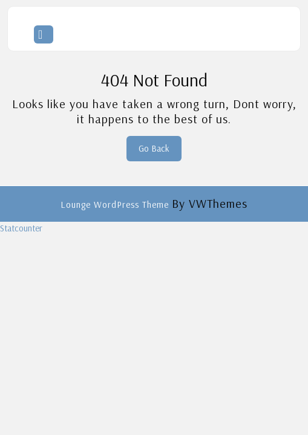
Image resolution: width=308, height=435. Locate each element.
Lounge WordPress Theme (116, 204)
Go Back (160, 151)
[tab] (43, 34)
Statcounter (21, 228)
